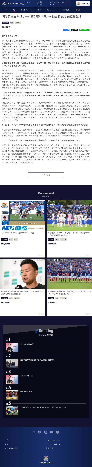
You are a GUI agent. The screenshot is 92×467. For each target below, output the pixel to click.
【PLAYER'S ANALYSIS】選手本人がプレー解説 (17, 233)
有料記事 (77, 10)
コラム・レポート (52, 10)
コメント (18, 23)
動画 (39, 10)
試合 (11, 23)
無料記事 (66, 10)
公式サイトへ (83, 3)
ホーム (5, 10)
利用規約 (49, 448)
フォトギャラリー (27, 10)
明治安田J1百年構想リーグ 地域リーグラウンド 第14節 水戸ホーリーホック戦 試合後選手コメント (69, 292)
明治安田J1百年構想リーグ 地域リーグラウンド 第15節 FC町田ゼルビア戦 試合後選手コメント (69, 234)
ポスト (74, 30)
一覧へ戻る (46, 175)
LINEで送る (84, 30)
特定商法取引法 (11, 448)
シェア (66, 30)
